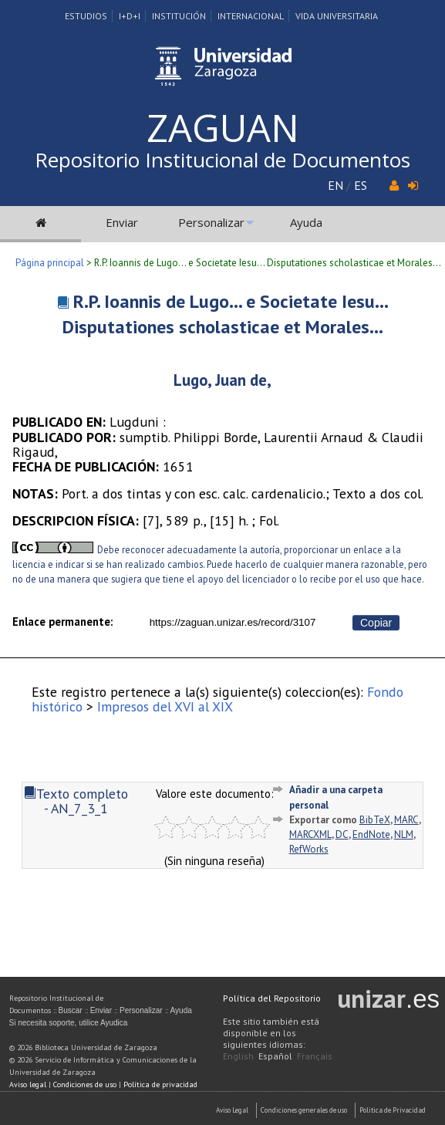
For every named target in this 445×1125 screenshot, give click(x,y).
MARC (406, 819)
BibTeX (374, 819)
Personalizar (211, 222)
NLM (403, 834)
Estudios (86, 16)
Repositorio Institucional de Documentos (222, 160)
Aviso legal (27, 1084)
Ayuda (306, 222)
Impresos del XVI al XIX (165, 706)
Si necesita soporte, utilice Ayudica (68, 1023)
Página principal (49, 262)
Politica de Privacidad (392, 1110)
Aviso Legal (232, 1110)
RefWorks (309, 849)
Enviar (122, 222)
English (238, 1056)
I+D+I (129, 16)
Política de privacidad (160, 1084)
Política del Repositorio (272, 998)
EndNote (371, 834)
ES (360, 185)
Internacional (250, 16)
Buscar (71, 1010)
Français (314, 1056)
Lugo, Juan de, (222, 380)
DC (342, 834)
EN (335, 185)
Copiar (376, 623)
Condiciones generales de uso (304, 1110)
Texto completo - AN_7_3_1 (76, 801)
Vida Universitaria (336, 16)
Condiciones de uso (84, 1084)
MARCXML (310, 834)
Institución (179, 16)
